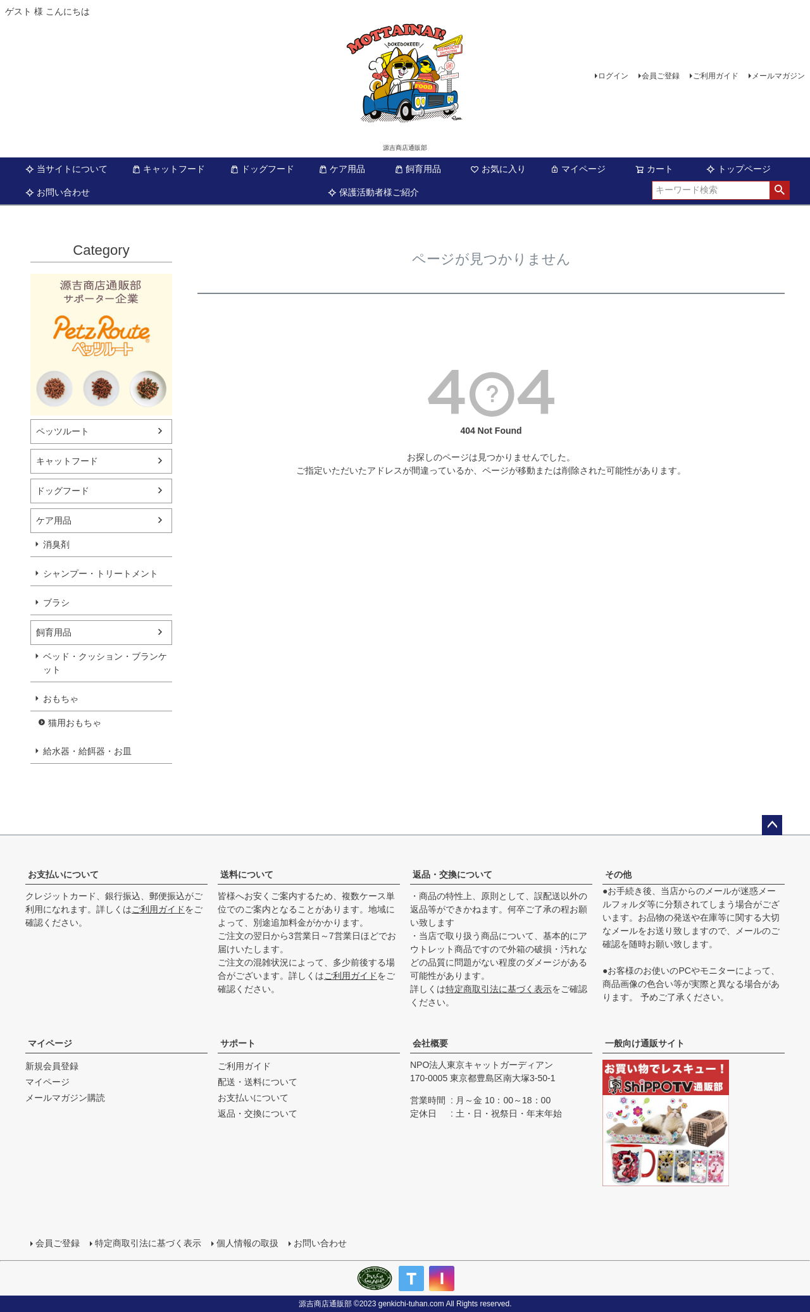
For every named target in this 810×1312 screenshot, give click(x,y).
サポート (238, 1043)
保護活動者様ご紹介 (373, 192)
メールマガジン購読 (65, 1098)
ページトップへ (772, 825)
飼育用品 (417, 169)
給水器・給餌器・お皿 (87, 751)
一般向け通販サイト (645, 1043)
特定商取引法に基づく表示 (499, 989)
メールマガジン (778, 75)
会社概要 (430, 1043)
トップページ (738, 169)
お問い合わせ (57, 192)
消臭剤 (56, 544)
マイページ (578, 169)
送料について (246, 874)
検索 (779, 190)
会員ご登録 (661, 75)
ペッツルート (62, 431)
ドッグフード (262, 169)
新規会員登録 (51, 1066)
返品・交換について (452, 874)
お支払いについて (63, 874)
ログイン (613, 75)
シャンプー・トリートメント (100, 573)
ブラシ (56, 603)
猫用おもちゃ (74, 723)
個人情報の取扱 (247, 1243)
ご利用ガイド (715, 75)
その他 (618, 874)
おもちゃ (60, 699)
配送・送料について (257, 1082)
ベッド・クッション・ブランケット (105, 663)
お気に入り (498, 169)
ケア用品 (341, 169)
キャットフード (168, 169)
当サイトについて (66, 169)
